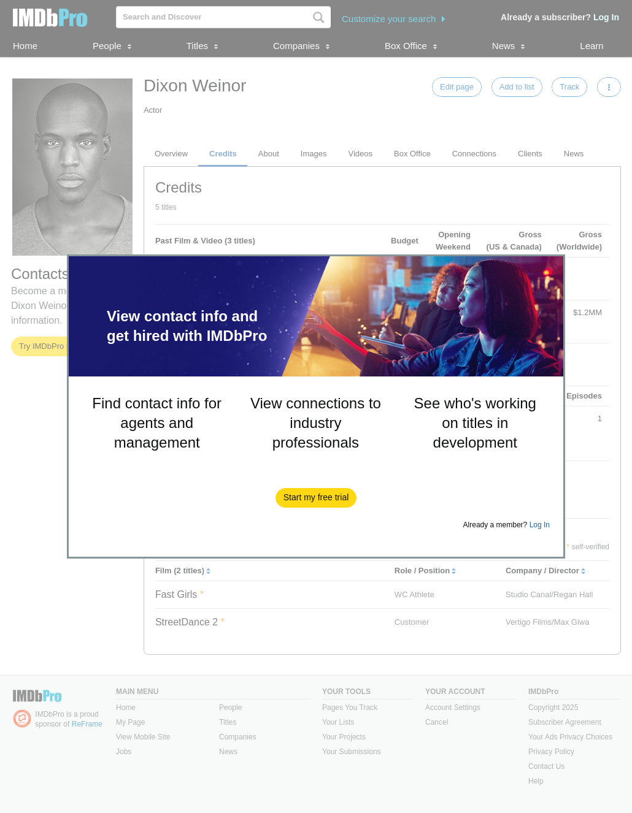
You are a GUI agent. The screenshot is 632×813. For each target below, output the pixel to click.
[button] (316, 498)
